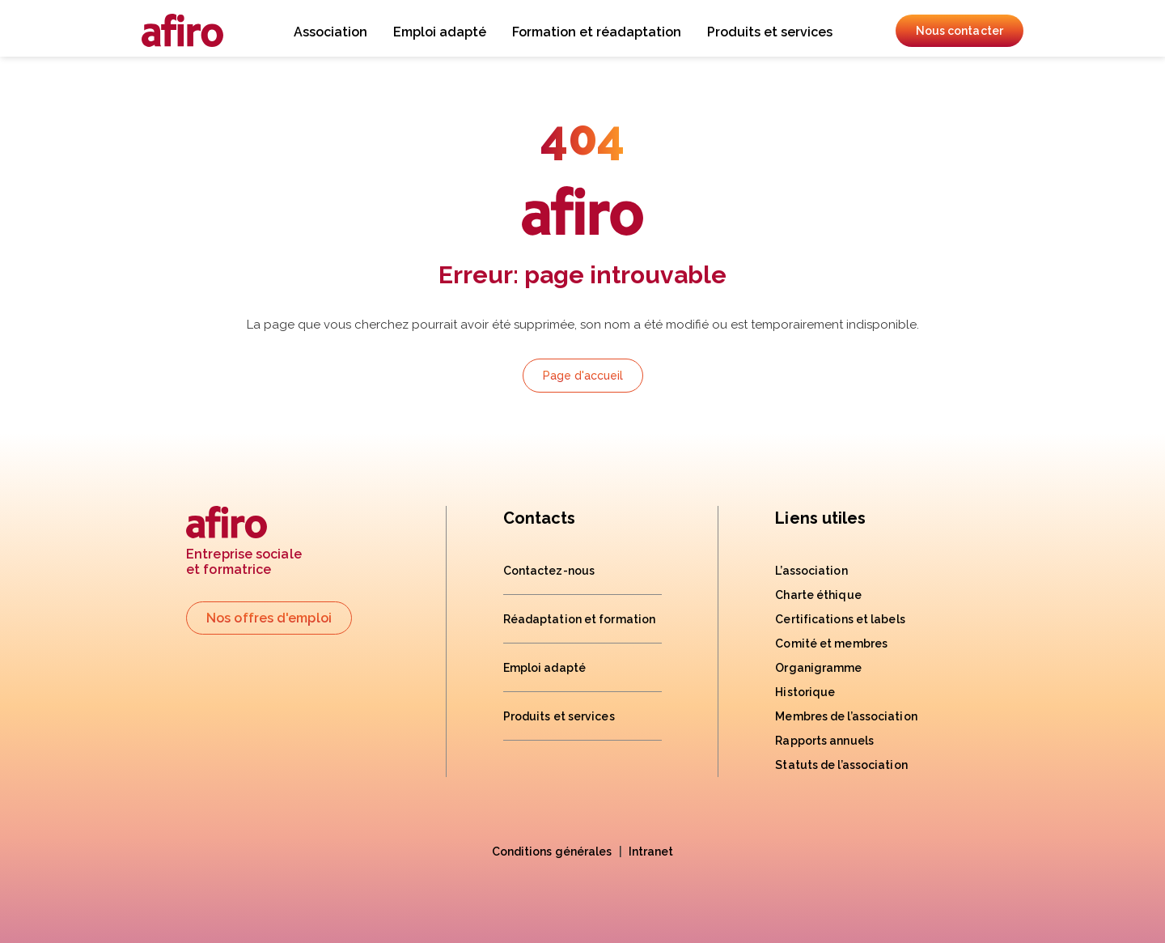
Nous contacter (959, 30)
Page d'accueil (583, 375)
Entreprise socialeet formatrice (244, 542)
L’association (811, 570)
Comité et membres (831, 643)
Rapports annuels (824, 740)
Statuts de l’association (841, 764)
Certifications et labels (839, 619)
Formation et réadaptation (596, 32)
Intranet (651, 851)
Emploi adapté (439, 32)
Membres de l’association (846, 716)
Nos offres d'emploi (269, 618)
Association (330, 32)
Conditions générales (552, 851)
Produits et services (769, 32)
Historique (805, 692)
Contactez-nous (549, 570)
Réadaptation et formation (579, 619)
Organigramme (818, 667)
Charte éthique (818, 594)
